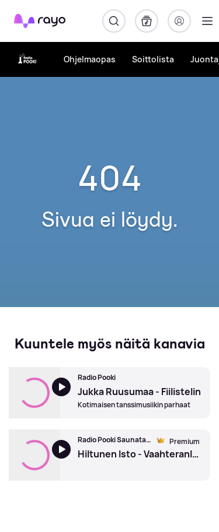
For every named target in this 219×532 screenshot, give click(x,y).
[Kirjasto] (146, 21)
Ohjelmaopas (90, 59)
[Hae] (114, 21)
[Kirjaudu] (179, 21)
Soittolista (153, 59)
